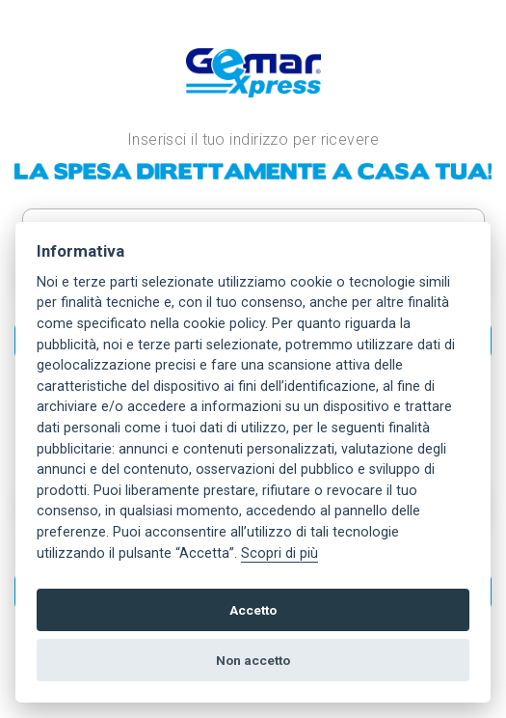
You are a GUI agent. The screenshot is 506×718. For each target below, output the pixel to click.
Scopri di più (279, 553)
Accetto (253, 610)
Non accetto (253, 660)
